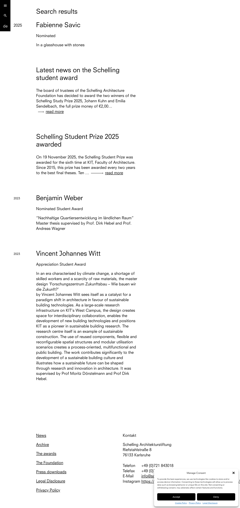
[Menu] (5, 5)
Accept (176, 496)
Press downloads (51, 471)
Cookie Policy (181, 503)
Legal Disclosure (210, 503)
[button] (233, 472)
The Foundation (49, 462)
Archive (42, 444)
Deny (216, 496)
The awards (46, 453)
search (5, 15)
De (5, 26)
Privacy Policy (195, 503)
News (41, 435)
